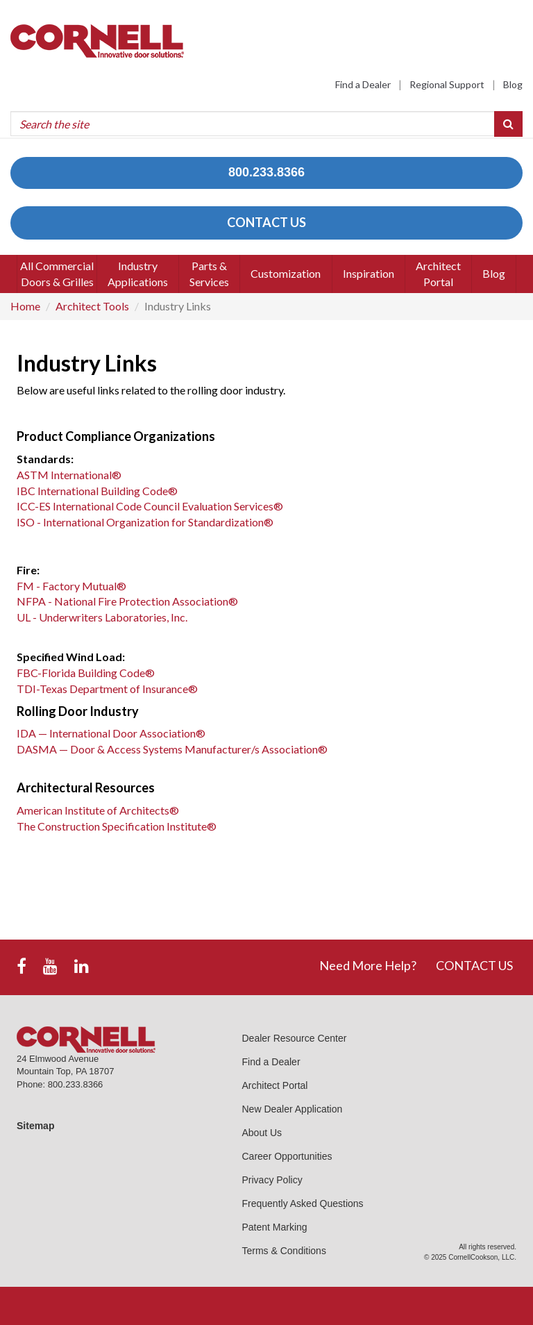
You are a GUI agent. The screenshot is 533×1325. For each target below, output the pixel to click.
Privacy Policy (272, 1179)
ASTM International (69, 474)
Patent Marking (274, 1227)
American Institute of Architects (98, 810)
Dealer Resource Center (294, 1038)
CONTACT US (266, 222)
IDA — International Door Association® (111, 733)
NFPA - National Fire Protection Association (127, 601)
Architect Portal (275, 1085)
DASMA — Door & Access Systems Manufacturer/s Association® (172, 749)
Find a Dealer (363, 84)
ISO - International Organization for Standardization (145, 521)
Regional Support (446, 84)
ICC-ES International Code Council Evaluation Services (150, 505)
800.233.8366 (266, 172)
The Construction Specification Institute (117, 826)
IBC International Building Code (97, 490)
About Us (262, 1132)
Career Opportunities (287, 1156)
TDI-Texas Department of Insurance (107, 688)
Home (25, 305)
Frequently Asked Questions (303, 1203)
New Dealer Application (292, 1109)
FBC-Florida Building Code (86, 672)
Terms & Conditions (284, 1250)
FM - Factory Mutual (71, 585)
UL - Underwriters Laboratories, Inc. (102, 617)
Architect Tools (92, 305)
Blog (513, 84)
